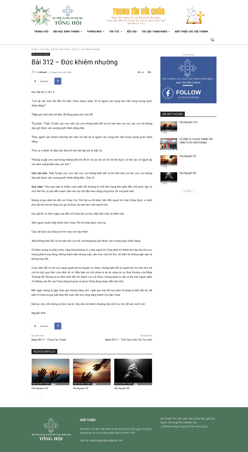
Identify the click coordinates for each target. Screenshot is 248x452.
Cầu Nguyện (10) (40, 388)
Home (35, 49)
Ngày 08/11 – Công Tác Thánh (49, 339)
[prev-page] (34, 396)
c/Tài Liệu (44, 49)
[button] (212, 40)
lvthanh (43, 72)
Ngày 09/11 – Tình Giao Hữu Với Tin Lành (128, 339)
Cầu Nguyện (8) (121, 388)
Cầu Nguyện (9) (80, 388)
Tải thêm (188, 190)
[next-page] (39, 396)
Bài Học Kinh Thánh (60, 49)
